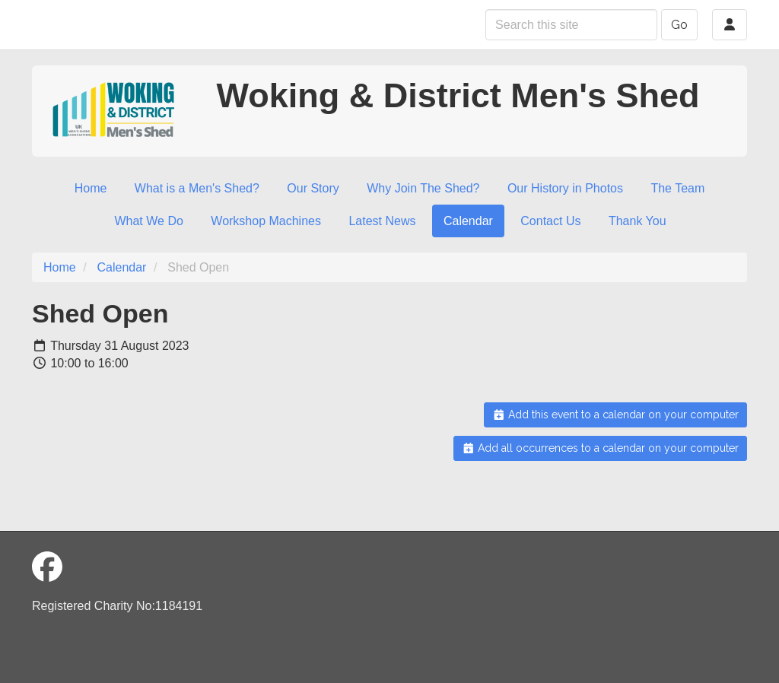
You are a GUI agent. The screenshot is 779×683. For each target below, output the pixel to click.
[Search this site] (571, 24)
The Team (677, 188)
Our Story (313, 188)
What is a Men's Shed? (197, 188)
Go (679, 24)
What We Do (148, 220)
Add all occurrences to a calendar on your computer (600, 448)
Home (91, 188)
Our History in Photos (565, 188)
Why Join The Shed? (423, 188)
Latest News (381, 220)
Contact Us (550, 220)
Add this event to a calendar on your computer (615, 414)
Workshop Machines (266, 220)
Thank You (637, 220)
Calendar (468, 220)
